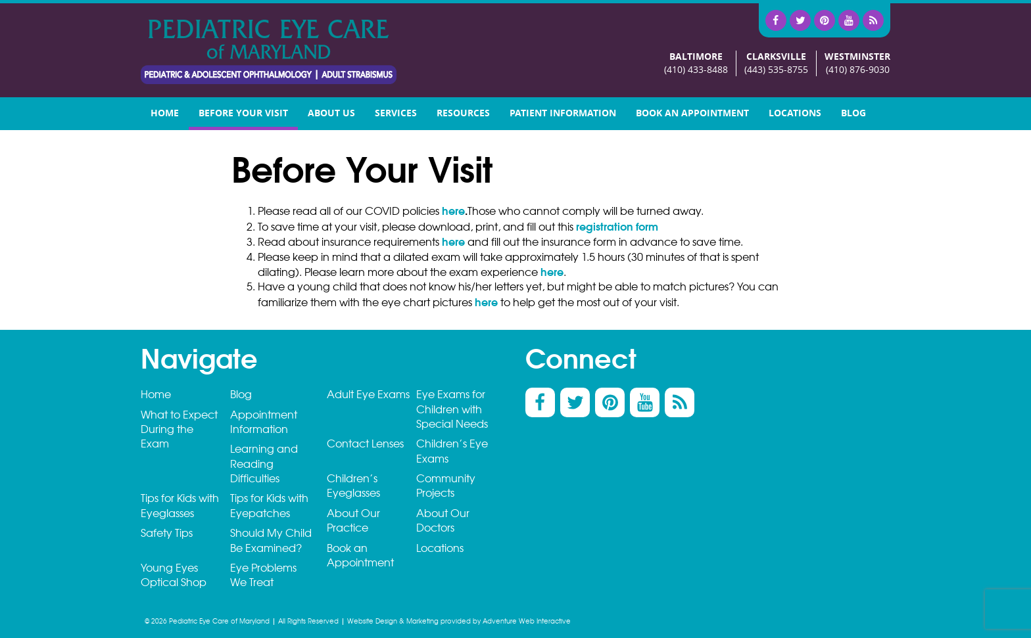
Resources (463, 113)
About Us (331, 113)
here (453, 210)
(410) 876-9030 (858, 70)
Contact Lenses (365, 444)
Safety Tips (167, 533)
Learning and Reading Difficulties (264, 464)
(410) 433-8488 (696, 70)
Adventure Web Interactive (527, 621)
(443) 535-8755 (776, 70)
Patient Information (563, 113)
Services (396, 113)
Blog (853, 113)
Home (165, 113)
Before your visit (243, 113)
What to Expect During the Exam (179, 430)
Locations (795, 113)
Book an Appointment (692, 113)
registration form (617, 226)
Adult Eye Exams (368, 394)
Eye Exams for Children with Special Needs (452, 409)
